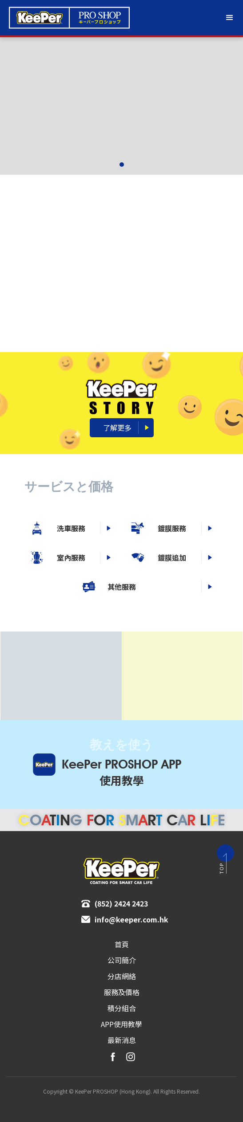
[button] (229, 17)
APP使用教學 (121, 1024)
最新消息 (122, 1040)
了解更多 (117, 427)
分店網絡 (122, 976)
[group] (121, 106)
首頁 (122, 944)
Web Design (110, 1105)
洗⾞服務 (141, 528)
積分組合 (122, 1008)
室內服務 (141, 557)
